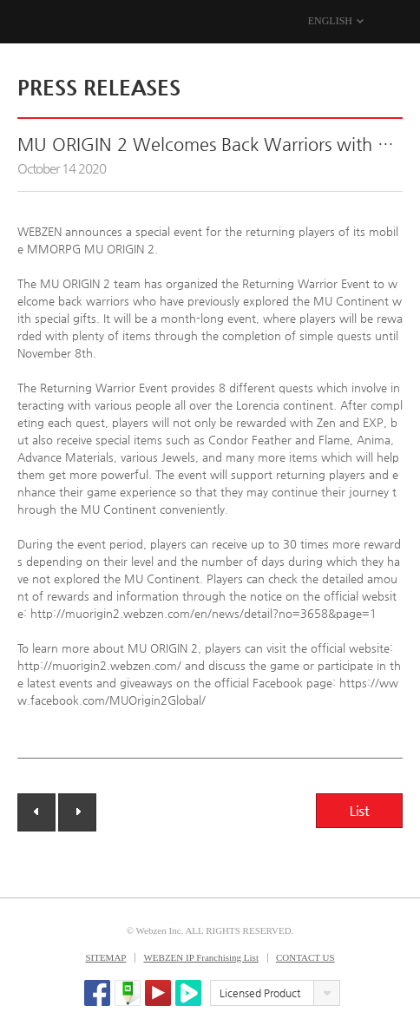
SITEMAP (105, 957)
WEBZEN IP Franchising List (201, 957)
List (359, 810)
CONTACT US (305, 957)
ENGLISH (330, 21)
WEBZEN (32, 22)
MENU (392, 22)
